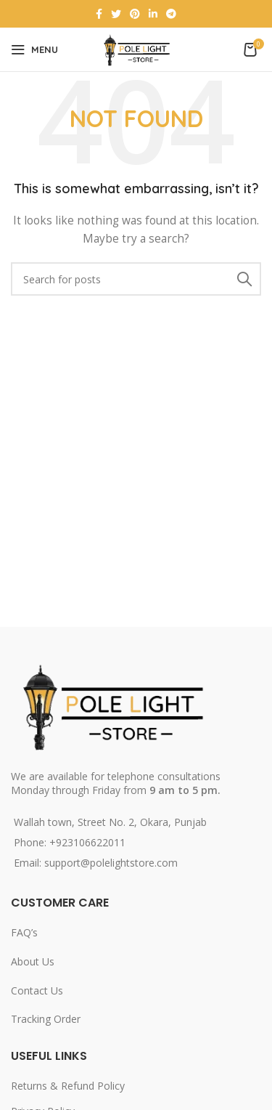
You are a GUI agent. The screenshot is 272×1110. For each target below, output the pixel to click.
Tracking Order (46, 1019)
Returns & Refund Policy (68, 1086)
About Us (32, 961)
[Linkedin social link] (153, 13)
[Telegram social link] (171, 13)
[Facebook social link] (99, 13)
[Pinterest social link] (134, 13)
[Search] (136, 279)
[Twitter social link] (116, 13)
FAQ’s (24, 932)
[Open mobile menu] (34, 49)
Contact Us (37, 990)
